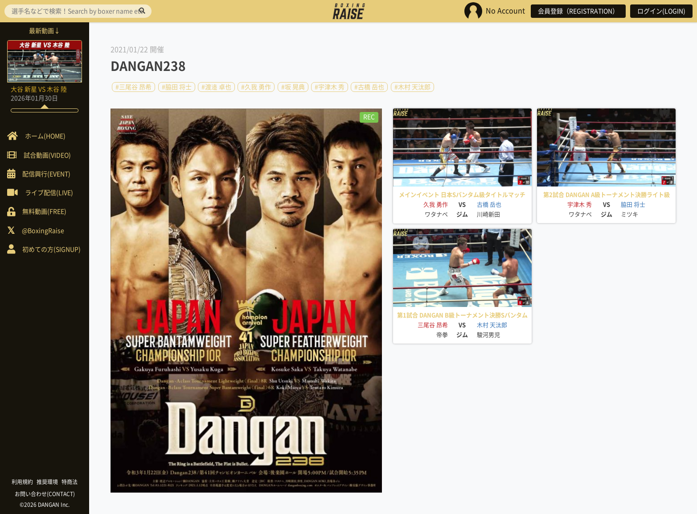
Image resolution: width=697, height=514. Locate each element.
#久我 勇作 (256, 87)
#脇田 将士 (177, 87)
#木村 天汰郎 (412, 87)
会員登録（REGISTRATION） (578, 11)
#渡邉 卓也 (216, 87)
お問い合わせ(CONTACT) (45, 494)
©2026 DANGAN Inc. (45, 504)
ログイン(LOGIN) (661, 11)
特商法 (70, 482)
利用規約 (22, 482)
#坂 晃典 (293, 87)
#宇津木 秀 (329, 87)
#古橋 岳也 (369, 87)
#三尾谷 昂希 (133, 87)
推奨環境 (47, 482)
